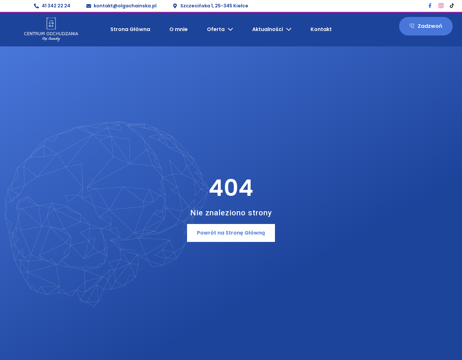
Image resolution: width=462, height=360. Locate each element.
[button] (231, 233)
